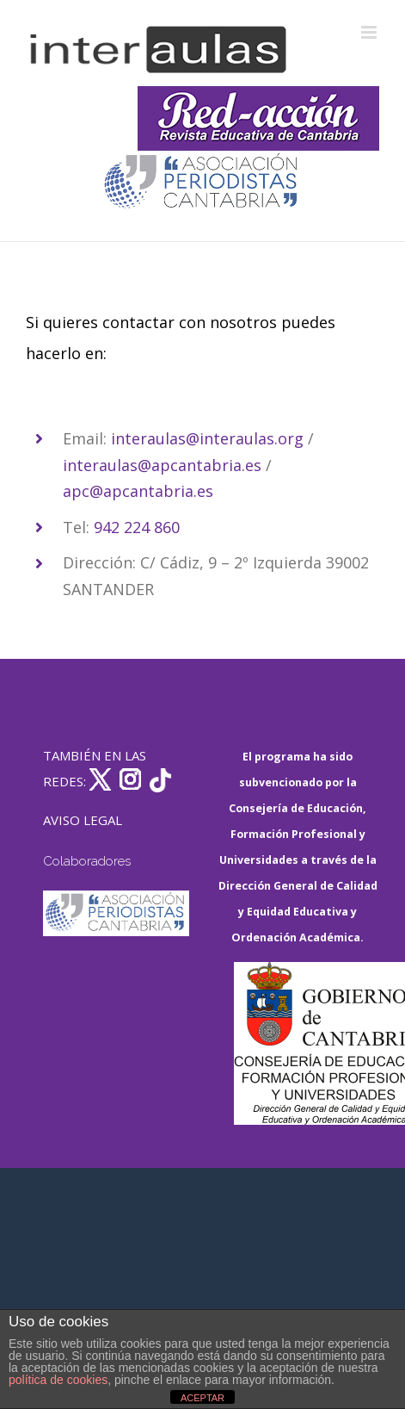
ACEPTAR (202, 1398)
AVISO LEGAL (82, 820)
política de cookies (58, 1380)
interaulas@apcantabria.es (162, 465)
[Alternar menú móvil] (370, 32)
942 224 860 (137, 527)
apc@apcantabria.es (138, 491)
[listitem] (202, 401)
